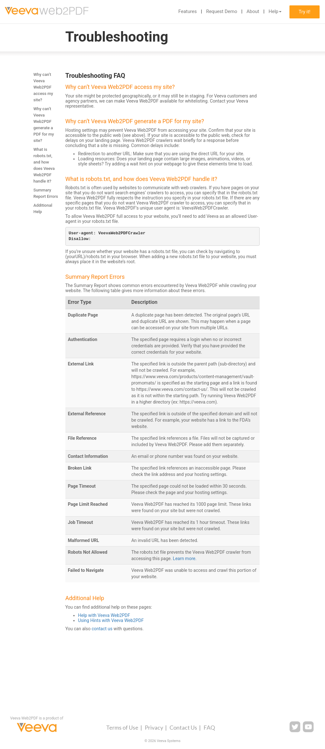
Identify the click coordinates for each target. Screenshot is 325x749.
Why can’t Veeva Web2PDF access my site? (43, 87)
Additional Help (42, 208)
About (253, 11)
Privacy (154, 727)
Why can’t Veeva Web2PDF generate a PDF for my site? (43, 124)
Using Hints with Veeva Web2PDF (111, 620)
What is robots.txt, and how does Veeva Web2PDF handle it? (44, 165)
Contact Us (183, 727)
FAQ (209, 727)
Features (187, 11)
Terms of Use (122, 727)
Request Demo (221, 11)
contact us (102, 628)
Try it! (304, 12)
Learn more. (185, 558)
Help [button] (275, 11)
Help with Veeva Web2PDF (104, 615)
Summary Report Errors (45, 193)
